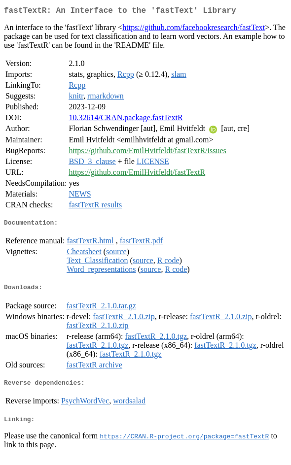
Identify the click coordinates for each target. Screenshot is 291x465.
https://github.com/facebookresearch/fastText (193, 29)
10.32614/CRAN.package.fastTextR (125, 119)
